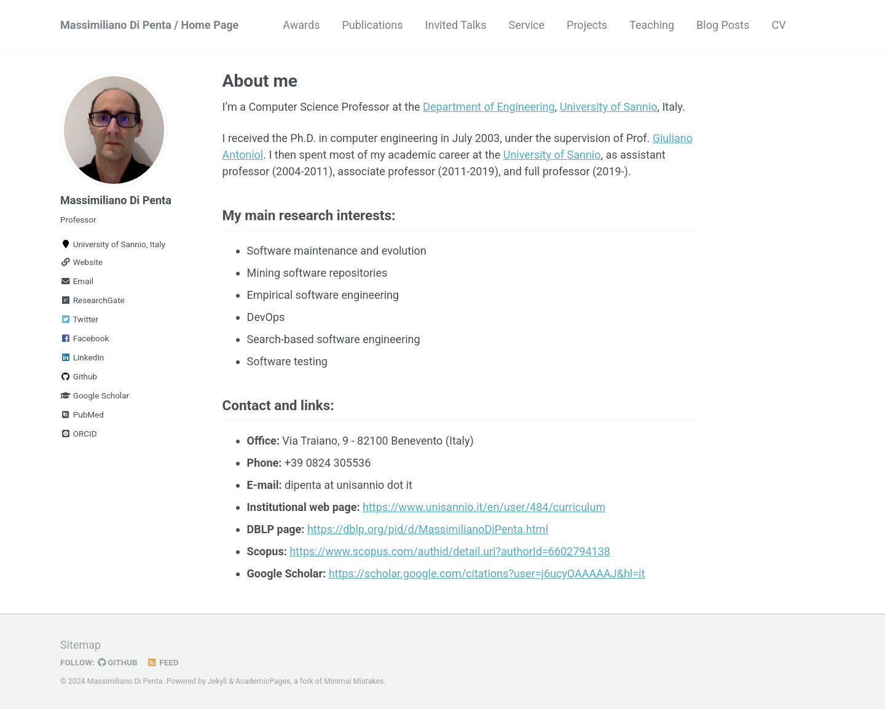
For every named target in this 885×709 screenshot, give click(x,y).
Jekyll (217, 681)
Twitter (79, 319)
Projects (587, 24)
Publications (372, 24)
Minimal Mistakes (354, 681)
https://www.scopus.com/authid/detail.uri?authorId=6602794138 (449, 551)
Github (78, 376)
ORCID (78, 433)
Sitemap (80, 644)
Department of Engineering (489, 106)
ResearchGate (92, 300)
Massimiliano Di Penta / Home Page (149, 24)
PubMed (82, 414)
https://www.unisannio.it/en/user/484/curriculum (484, 507)
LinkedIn (82, 357)
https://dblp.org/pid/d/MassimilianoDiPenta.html (427, 529)
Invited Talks (456, 24)
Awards (301, 24)
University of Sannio (609, 106)
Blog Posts (722, 24)
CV (778, 24)
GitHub (118, 662)
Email (76, 281)
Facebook (84, 338)
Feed (163, 662)
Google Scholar (94, 395)
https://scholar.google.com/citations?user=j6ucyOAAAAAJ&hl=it (487, 573)
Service (527, 24)
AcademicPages (262, 681)
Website (81, 262)
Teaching (651, 24)
